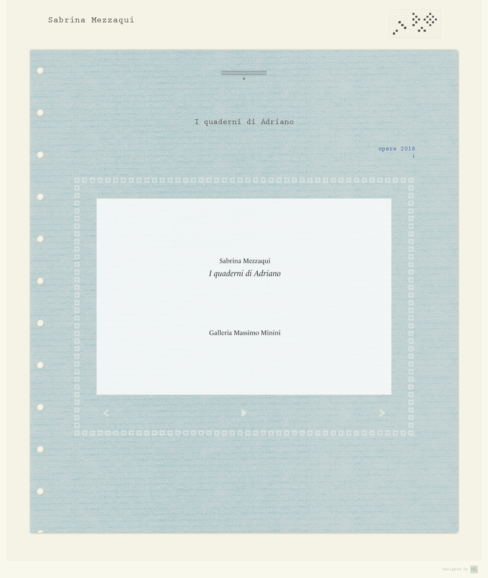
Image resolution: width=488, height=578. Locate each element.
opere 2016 (396, 153)
